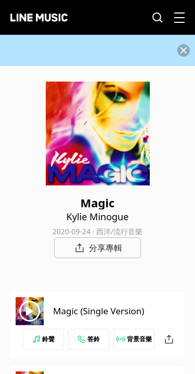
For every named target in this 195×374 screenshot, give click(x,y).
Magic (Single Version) (98, 311)
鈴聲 (44, 339)
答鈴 (89, 339)
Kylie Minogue (98, 216)
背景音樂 (134, 339)
